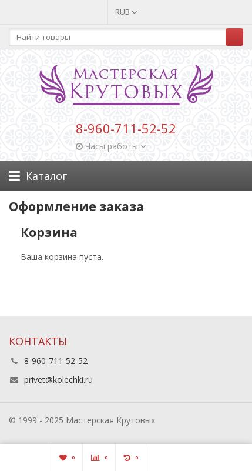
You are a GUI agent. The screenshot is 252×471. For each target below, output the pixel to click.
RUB (126, 11)
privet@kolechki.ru (58, 379)
